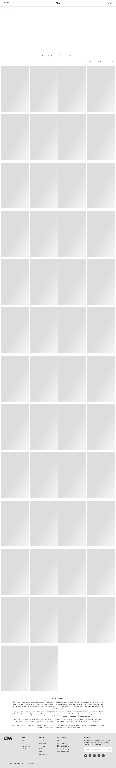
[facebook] (85, 756)
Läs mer (58, 37)
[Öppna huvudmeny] (5, 3)
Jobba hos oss (44, 740)
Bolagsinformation (46, 749)
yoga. (78, 728)
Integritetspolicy (63, 749)
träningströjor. (85, 716)
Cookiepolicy (43, 754)
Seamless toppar (53, 56)
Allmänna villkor (63, 752)
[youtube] (103, 756)
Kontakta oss (61, 743)
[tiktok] (99, 756)
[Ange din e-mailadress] (95, 749)
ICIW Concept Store (28, 749)
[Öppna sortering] (110, 62)
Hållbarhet (43, 743)
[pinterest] (94, 756)
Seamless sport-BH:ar (67, 56)
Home (5, 9)
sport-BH (73, 716)
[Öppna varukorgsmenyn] (111, 3)
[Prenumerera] (110, 749)
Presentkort (25, 746)
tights (65, 716)
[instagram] (90, 756)
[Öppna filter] (101, 62)
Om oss (42, 746)
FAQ (58, 740)
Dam (10, 9)
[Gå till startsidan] (58, 3)
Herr (23, 740)
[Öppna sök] (8, 3)
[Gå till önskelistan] (107, 3)
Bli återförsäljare (63, 746)
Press (41, 752)
